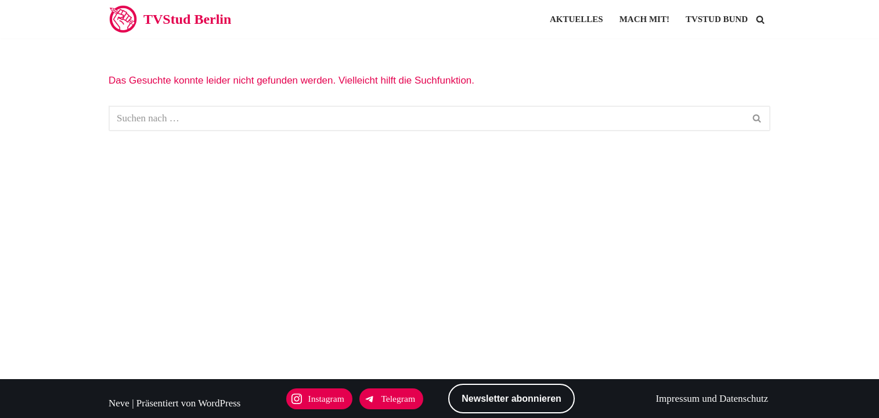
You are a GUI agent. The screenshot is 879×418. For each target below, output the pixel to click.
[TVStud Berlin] (170, 19)
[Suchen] (760, 19)
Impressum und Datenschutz (711, 398)
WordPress (219, 403)
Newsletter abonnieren (511, 398)
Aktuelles (576, 19)
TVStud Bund (717, 19)
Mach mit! (644, 19)
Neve (119, 403)
